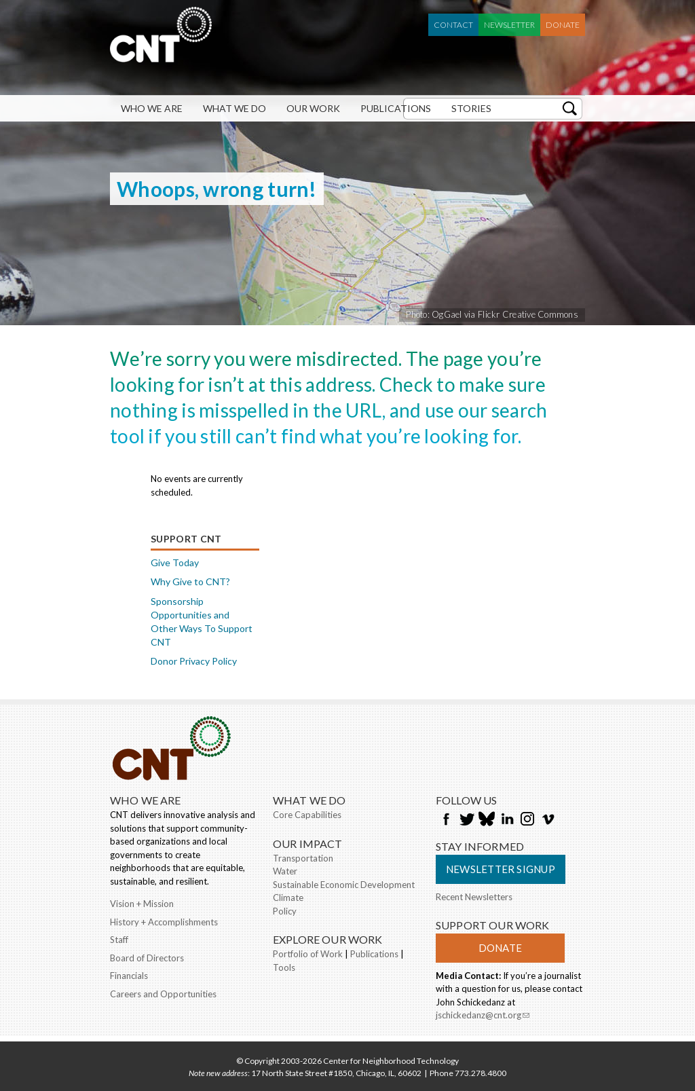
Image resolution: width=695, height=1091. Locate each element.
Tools (284, 967)
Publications (395, 108)
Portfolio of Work (308, 953)
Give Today (175, 562)
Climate (288, 897)
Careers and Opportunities (163, 993)
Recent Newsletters (474, 896)
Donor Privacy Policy (194, 661)
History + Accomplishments (164, 922)
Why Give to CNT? (190, 581)
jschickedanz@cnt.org (482, 1016)
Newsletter (509, 25)
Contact (453, 25)
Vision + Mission (142, 903)
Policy (285, 911)
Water (285, 871)
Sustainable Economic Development (344, 884)
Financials (129, 975)
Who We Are (152, 108)
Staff (119, 939)
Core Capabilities (307, 814)
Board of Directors (147, 958)
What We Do (234, 108)
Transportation (303, 858)
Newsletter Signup (500, 869)
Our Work (313, 108)
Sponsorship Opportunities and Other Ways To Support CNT (201, 621)
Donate (563, 25)
